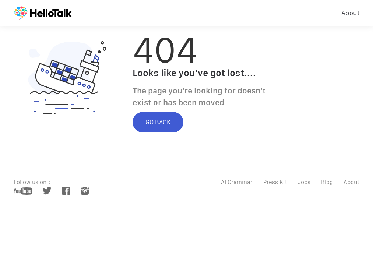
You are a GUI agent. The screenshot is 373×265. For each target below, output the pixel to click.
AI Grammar (237, 182)
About (350, 13)
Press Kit (275, 182)
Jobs (304, 182)
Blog (327, 182)
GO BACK (157, 122)
